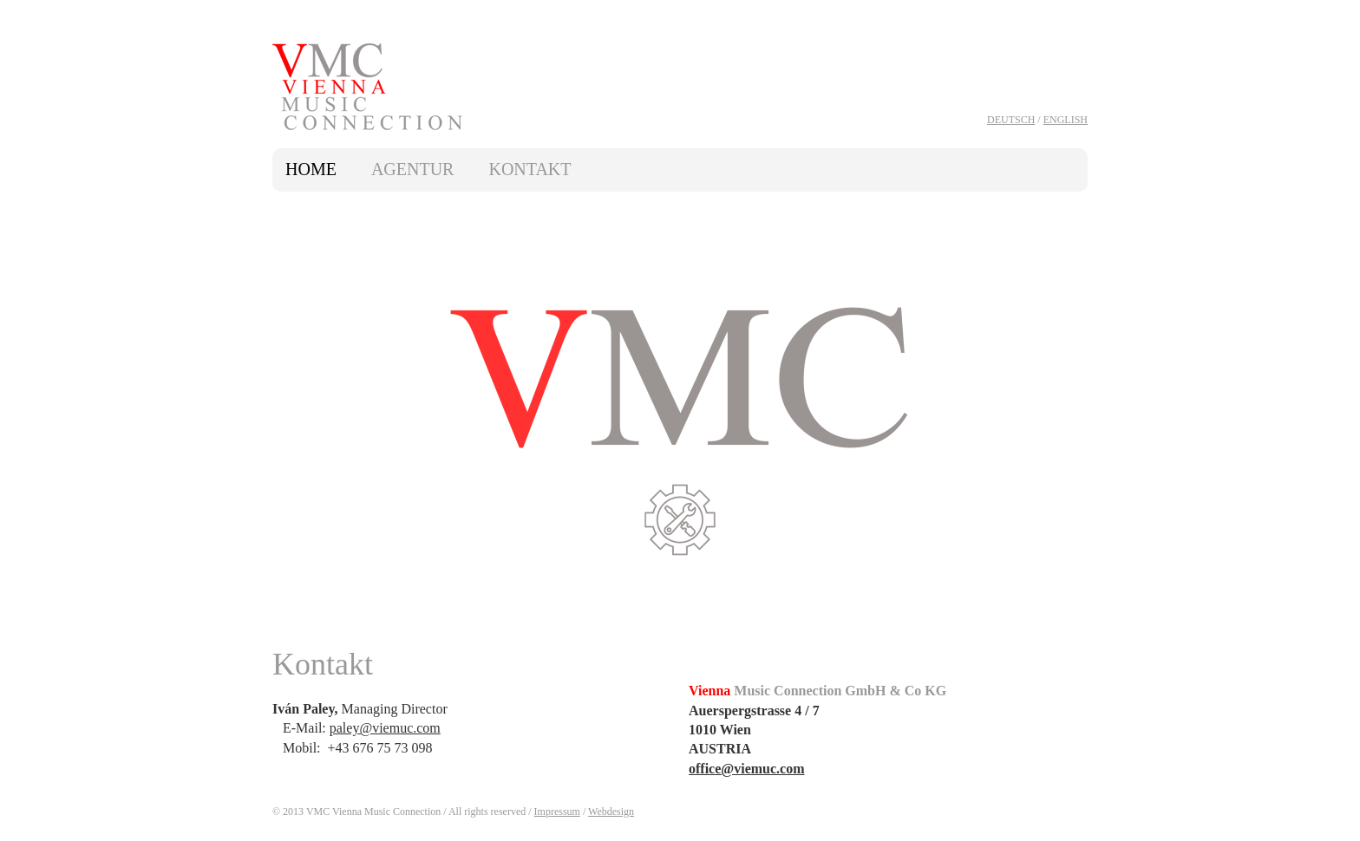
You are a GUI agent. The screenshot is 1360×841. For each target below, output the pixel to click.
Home (311, 169)
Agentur (412, 169)
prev (292, 421)
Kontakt (529, 169)
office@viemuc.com (747, 768)
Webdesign (611, 811)
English (1065, 120)
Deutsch (1011, 120)
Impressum (557, 811)
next (1067, 421)
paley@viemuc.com (385, 727)
